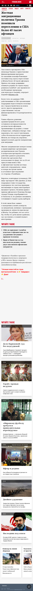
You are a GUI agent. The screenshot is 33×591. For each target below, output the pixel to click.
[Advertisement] (16, 303)
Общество (4, 41)
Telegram (24, 272)
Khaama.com (13, 95)
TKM (11, 5)
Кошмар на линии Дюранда (10, 550)
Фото (21, 9)
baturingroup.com (18, 589)
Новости (4, 9)
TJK (8, 5)
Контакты (4, 585)
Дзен (6, 274)
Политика (15, 41)
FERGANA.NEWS (16, 2)
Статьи (11, 9)
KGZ (6, 5)
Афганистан (15, 38)
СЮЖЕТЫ (27, 9)
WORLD (17, 5)
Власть (10, 41)
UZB (14, 5)
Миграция (22, 38)
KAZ (3, 5)
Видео (17, 9)
